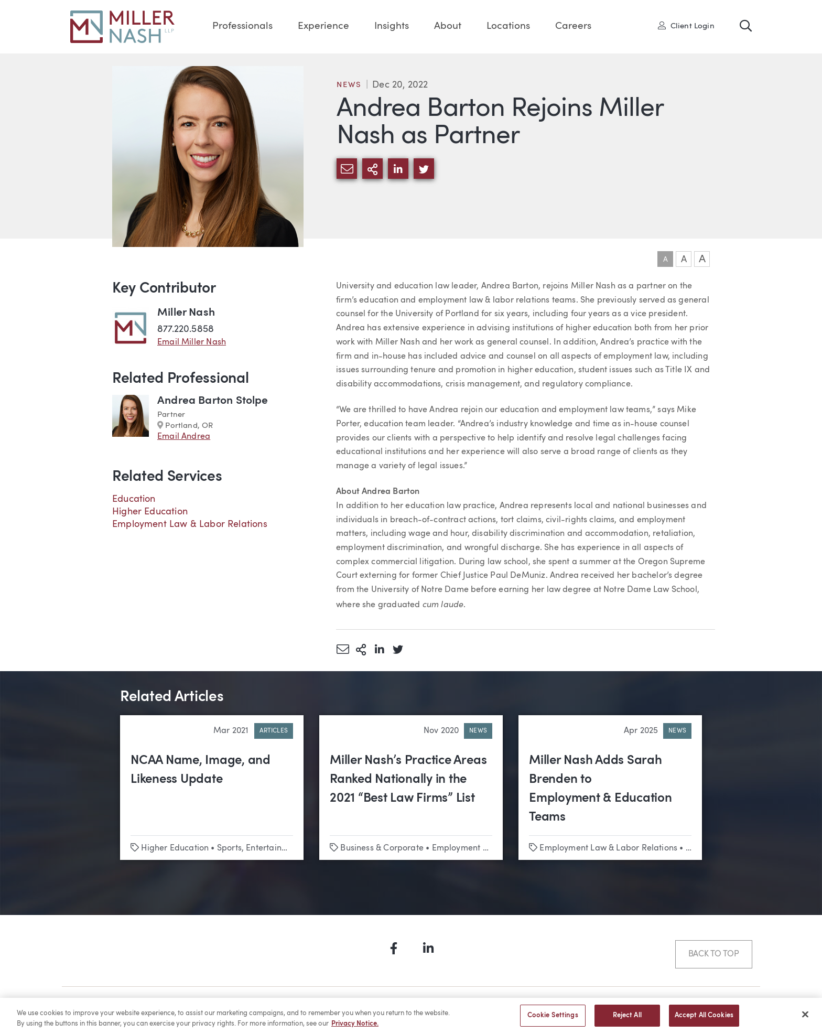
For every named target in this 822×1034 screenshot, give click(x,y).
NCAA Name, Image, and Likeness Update (201, 770)
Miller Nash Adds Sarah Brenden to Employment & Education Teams (600, 789)
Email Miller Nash (191, 342)
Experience (323, 26)
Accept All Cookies (704, 1020)
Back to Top (713, 954)
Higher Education (150, 511)
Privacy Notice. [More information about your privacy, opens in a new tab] (354, 1028)
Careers (573, 26)
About (447, 26)
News (349, 85)
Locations (508, 26)
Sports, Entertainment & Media (277, 848)
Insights (391, 26)
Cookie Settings (552, 1020)
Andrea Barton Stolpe (212, 400)
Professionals (242, 26)
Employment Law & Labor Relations (189, 524)
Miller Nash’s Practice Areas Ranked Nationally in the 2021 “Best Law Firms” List (408, 780)
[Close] (805, 1019)
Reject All (627, 1020)
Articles (273, 731)
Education (134, 499)
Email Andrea (183, 437)
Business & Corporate (382, 848)
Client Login (686, 25)
